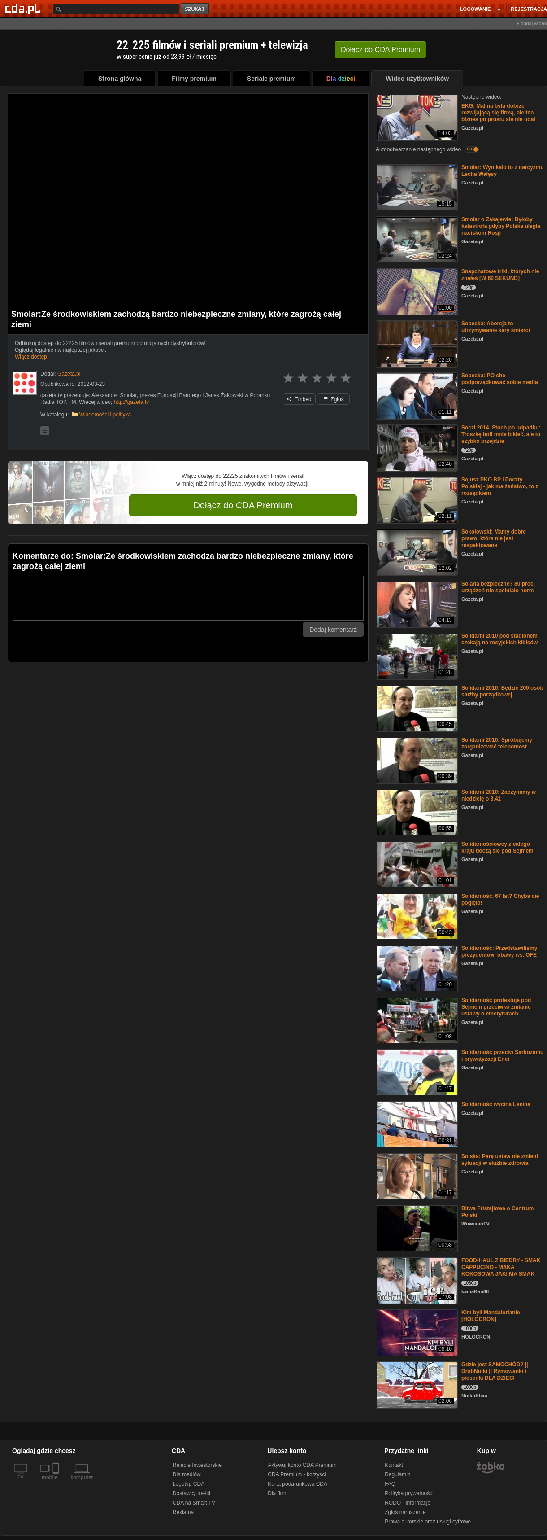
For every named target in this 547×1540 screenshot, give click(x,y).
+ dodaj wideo (532, 23)
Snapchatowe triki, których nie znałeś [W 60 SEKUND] (500, 274)
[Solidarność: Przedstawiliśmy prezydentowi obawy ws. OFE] (416, 967)
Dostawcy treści (191, 1493)
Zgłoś (333, 399)
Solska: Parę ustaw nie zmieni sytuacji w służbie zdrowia (499, 1159)
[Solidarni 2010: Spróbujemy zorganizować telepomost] (416, 759)
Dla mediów (187, 1474)
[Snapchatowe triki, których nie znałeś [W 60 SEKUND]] (416, 291)
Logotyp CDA (188, 1484)
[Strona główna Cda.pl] (24, 8)
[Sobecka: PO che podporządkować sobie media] (416, 395)
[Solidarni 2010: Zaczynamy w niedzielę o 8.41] (416, 811)
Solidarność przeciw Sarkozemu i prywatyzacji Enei (502, 1055)
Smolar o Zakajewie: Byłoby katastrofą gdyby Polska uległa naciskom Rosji (500, 226)
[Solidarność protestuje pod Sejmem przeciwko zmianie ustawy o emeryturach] (416, 1019)
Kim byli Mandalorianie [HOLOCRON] (490, 1315)
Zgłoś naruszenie (405, 1512)
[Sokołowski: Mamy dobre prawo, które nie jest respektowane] (416, 551)
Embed (299, 399)
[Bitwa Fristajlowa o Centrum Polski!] (416, 1228)
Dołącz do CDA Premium (242, 505)
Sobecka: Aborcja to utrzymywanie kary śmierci (495, 326)
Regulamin (397, 1474)
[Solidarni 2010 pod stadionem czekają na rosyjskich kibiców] (416, 655)
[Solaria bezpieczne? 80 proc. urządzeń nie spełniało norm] (416, 603)
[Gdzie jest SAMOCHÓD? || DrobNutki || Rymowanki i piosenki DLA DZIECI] (416, 1384)
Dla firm (277, 1493)
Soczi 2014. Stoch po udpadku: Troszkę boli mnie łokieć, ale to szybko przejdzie (501, 434)
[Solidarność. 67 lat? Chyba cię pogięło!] (416, 915)
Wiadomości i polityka (105, 414)
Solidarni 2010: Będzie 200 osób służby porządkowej (502, 691)
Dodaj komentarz (333, 629)
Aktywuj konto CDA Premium (302, 1465)
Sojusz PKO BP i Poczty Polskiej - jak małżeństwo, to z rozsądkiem (499, 486)
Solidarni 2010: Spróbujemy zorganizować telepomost (496, 743)
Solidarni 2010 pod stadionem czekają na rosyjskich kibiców (499, 639)
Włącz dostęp (31, 357)
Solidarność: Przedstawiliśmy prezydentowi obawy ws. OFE (499, 951)
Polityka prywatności (409, 1493)
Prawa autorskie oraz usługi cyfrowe (428, 1521)
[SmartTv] (56, 1482)
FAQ (390, 1484)
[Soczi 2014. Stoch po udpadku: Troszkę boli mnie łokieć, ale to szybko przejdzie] (416, 447)
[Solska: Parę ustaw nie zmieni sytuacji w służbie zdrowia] (416, 1176)
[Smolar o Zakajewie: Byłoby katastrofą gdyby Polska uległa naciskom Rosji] (416, 239)
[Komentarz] (188, 598)
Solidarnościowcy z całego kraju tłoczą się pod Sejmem (497, 847)
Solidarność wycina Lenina (495, 1104)
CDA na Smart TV (194, 1503)
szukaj (195, 9)
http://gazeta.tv (131, 402)
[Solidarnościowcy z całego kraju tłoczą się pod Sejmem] (416, 863)
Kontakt (394, 1465)
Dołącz (380, 49)
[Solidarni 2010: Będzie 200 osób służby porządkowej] (416, 707)
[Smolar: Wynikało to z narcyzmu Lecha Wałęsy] (416, 187)
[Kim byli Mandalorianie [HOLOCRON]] (416, 1332)
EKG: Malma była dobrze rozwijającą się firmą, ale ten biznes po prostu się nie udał (498, 112)
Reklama (183, 1512)
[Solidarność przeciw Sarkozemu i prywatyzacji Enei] (416, 1071)
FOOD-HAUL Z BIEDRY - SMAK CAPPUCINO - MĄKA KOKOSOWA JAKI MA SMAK (500, 1267)
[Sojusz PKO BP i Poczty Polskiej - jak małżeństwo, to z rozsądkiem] (416, 499)
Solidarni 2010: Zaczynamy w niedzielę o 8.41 (498, 795)
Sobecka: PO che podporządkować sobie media (499, 378)
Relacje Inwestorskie (197, 1465)
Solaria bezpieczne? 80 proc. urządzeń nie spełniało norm (498, 587)
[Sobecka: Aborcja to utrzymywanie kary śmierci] (416, 343)
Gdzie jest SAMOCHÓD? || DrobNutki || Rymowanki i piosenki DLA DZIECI (494, 1371)
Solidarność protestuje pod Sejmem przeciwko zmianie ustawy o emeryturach (496, 1007)
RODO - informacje (407, 1503)
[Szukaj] (116, 8)
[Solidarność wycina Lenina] (416, 1123)
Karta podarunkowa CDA (297, 1484)
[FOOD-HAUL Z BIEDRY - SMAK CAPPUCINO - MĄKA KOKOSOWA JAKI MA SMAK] (416, 1280)
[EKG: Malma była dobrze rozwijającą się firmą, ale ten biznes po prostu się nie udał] (416, 116)
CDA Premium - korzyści (297, 1474)
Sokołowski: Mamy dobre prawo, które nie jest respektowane (493, 538)
